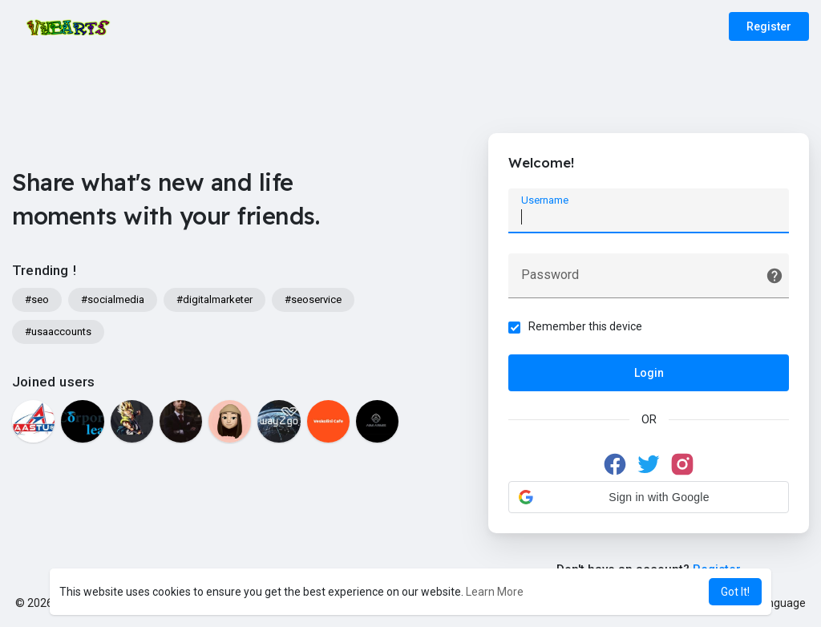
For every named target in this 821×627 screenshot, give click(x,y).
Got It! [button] (735, 591)
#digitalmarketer (214, 299)
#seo (37, 299)
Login (649, 372)
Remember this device (585, 326)
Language (774, 603)
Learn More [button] (495, 591)
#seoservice (313, 299)
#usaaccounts (58, 332)
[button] (648, 497)
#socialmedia (112, 299)
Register (768, 26)
